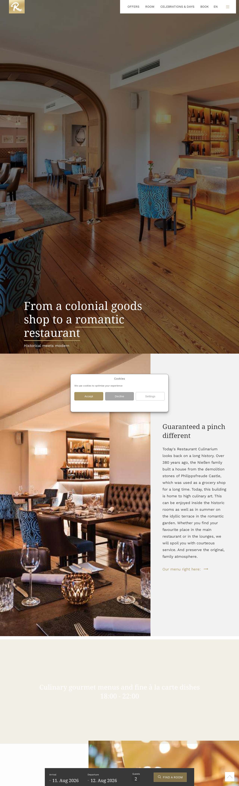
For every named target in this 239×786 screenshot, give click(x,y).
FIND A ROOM (173, 777)
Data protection (109, 405)
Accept (88, 396)
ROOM (149, 6)
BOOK (204, 6)
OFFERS (133, 6)
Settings (150, 396)
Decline (119, 396)
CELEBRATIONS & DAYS (177, 6)
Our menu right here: (181, 569)
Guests (136, 774)
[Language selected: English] (215, 6)
